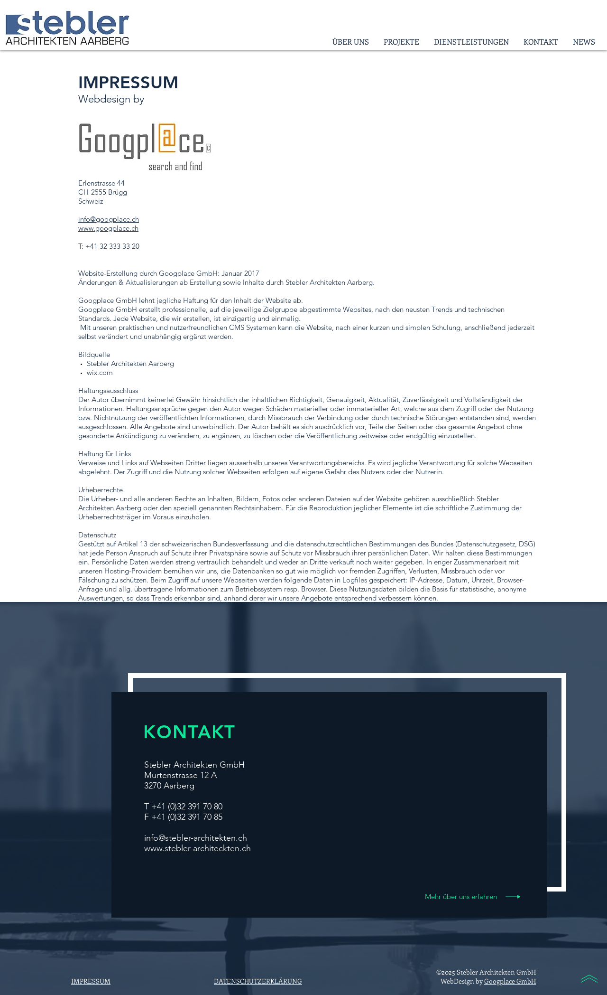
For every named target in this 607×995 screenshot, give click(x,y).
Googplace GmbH (510, 981)
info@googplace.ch (108, 219)
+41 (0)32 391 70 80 (186, 806)
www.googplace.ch (108, 228)
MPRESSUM (92, 981)
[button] (401, 41)
